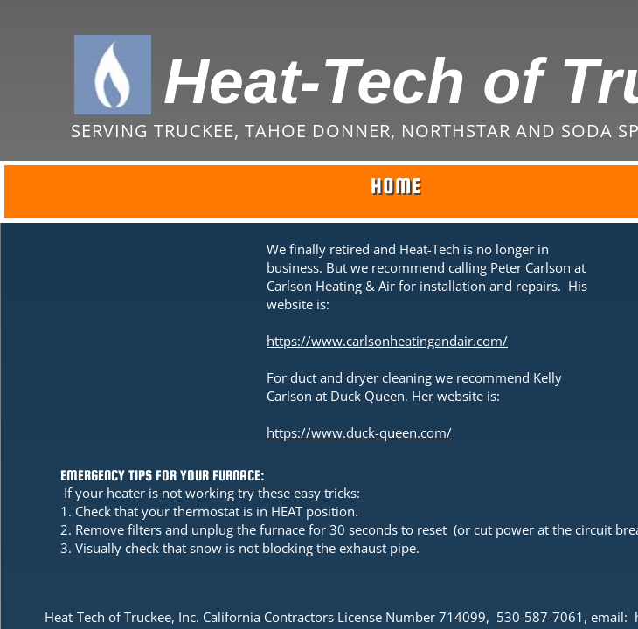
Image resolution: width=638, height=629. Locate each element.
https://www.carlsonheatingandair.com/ (387, 340)
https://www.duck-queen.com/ (359, 432)
